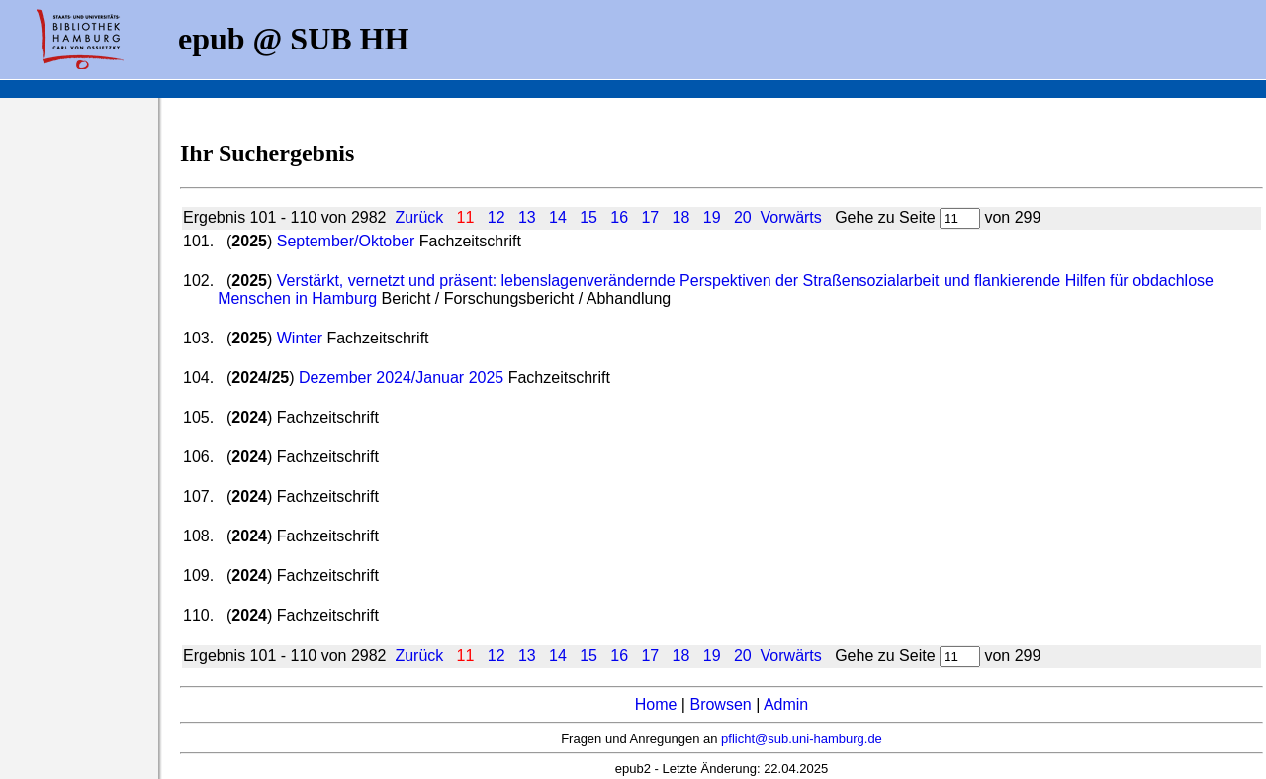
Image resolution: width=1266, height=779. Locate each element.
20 (743, 217)
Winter (299, 338)
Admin (786, 704)
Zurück (419, 217)
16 (619, 217)
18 (681, 217)
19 (712, 217)
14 (558, 217)
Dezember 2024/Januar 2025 (401, 377)
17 (650, 217)
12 (496, 217)
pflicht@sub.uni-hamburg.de (801, 738)
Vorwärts (791, 217)
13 (527, 217)
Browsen (720, 704)
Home (656, 704)
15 (588, 217)
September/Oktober (346, 241)
